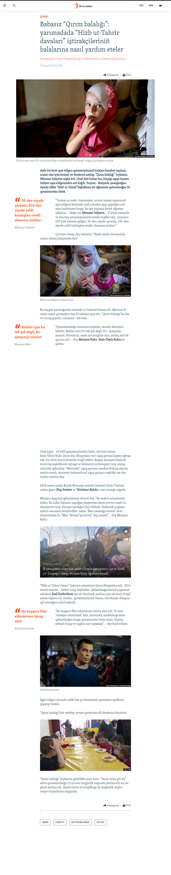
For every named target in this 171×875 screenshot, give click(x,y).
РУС (141, 5)
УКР (151, 5)
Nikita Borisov (92, 59)
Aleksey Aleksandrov (113, 59)
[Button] (110, 75)
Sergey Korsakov (73, 59)
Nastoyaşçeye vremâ (51, 59)
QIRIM (44, 16)
